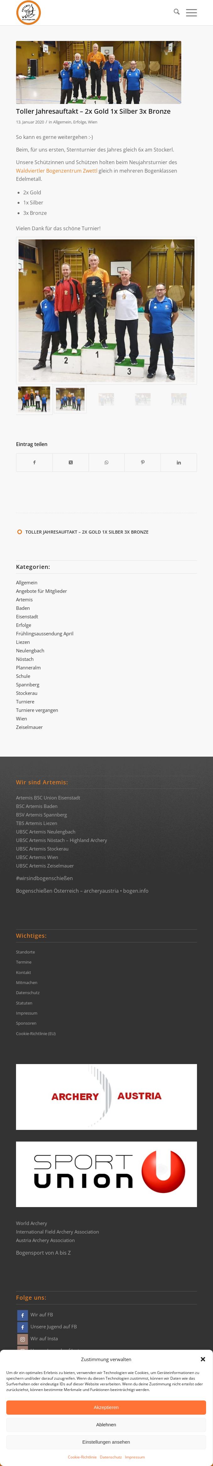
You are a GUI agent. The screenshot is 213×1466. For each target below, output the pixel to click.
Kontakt (23, 972)
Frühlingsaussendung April (45, 633)
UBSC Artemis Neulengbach (45, 831)
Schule (23, 676)
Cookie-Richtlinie (82, 1457)
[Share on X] (71, 462)
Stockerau (26, 693)
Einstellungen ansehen (106, 1442)
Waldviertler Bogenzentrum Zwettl (56, 170)
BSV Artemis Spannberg (41, 814)
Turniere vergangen (37, 710)
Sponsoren (26, 1023)
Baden (23, 608)
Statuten (24, 1003)
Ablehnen (106, 1424)
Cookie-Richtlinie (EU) (36, 1033)
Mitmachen (26, 982)
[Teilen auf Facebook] (34, 462)
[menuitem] (173, 12)
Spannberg (27, 684)
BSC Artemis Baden (36, 806)
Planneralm (28, 667)
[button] (203, 1359)
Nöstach (25, 659)
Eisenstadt (27, 616)
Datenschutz (111, 1457)
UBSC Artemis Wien (37, 857)
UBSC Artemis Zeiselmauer (45, 865)
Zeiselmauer (29, 727)
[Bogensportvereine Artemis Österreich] (88, 12)
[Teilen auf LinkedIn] (179, 462)
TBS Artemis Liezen (36, 823)
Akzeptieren (106, 1407)
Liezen (23, 642)
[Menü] (188, 12)
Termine (23, 962)
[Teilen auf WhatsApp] (107, 462)
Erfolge (79, 122)
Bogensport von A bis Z (43, 1252)
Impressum (135, 1457)
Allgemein (62, 122)
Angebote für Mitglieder (41, 591)
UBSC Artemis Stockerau (42, 848)
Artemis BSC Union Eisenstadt (48, 797)
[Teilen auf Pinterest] (143, 462)
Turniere (25, 701)
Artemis (24, 599)
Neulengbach (30, 650)
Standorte (25, 952)
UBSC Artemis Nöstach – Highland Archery (61, 840)
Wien (92, 122)
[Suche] (173, 12)
